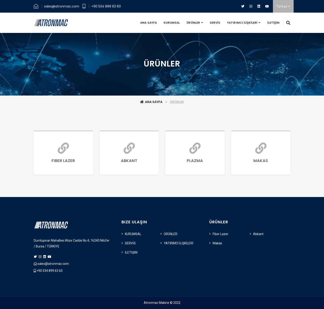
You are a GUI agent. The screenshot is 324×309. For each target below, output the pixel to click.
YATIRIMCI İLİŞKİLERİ (242, 23)
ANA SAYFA (148, 23)
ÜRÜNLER (193, 23)
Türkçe (283, 6)
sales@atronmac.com (61, 6)
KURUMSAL (172, 23)
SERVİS (215, 23)
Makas (217, 243)
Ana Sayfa (151, 102)
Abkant (258, 234)
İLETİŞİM (273, 23)
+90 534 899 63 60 (106, 6)
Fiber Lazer (220, 234)
